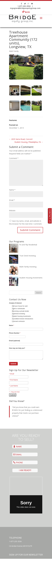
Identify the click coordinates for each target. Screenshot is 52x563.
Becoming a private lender (20, 311)
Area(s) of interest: (15, 303)
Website (12, 210)
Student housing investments (21, 316)
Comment (13, 158)
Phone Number (14, 333)
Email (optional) (14, 341)
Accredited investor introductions (22, 319)
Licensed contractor (18, 321)
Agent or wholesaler (18, 309)
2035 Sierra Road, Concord (20, 139)
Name (12, 190)
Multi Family (14, 51)
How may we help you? (17, 348)
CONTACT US (49, 216)
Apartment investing (18, 314)
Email (12, 200)
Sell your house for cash (20, 306)
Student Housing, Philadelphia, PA (28, 142)
